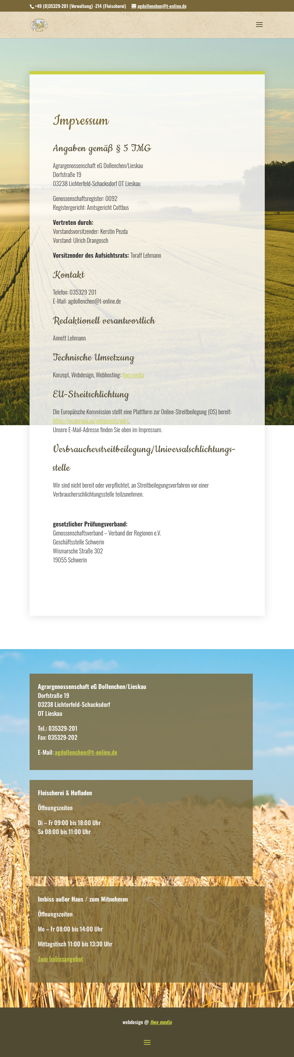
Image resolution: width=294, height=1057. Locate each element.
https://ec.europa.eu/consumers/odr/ (91, 420)
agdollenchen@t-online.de (86, 752)
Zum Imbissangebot (60, 958)
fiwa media (133, 374)
